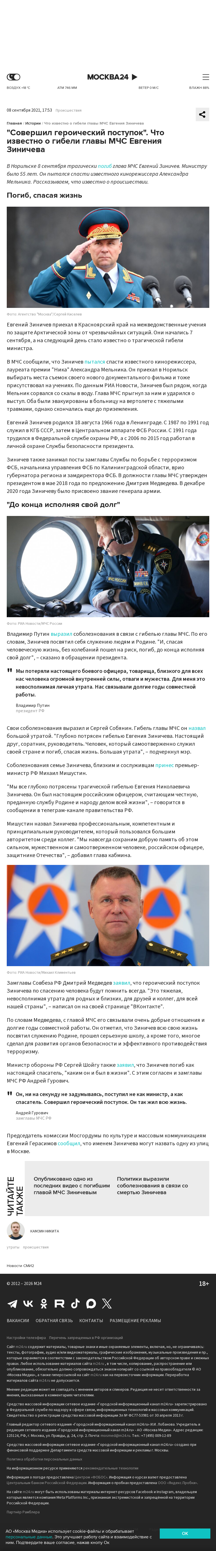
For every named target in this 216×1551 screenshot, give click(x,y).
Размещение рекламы (135, 1321)
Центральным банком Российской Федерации (47, 1483)
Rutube (59, 1303)
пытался (94, 362)
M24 (38, 1284)
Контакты (91, 1321)
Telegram (12, 1303)
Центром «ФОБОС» (91, 1477)
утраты (13, 1247)
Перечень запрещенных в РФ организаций (86, 1338)
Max (91, 1303)
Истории (33, 123)
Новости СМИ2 (20, 1265)
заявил (121, 983)
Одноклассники (44, 1303)
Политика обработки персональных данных (44, 1459)
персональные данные (29, 1537)
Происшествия (69, 110)
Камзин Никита (44, 1231)
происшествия (36, 1247)
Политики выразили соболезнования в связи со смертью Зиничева (152, 1186)
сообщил (69, 1144)
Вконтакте (28, 1303)
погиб (105, 166)
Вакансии (18, 1321)
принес (164, 765)
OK (185, 1533)
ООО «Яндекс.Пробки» (177, 1483)
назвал (197, 728)
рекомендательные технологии (110, 1468)
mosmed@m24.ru (115, 1436)
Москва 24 (108, 77)
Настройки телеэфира (26, 1338)
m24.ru (21, 1347)
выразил (61, 634)
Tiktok (75, 1303)
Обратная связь (54, 1321)
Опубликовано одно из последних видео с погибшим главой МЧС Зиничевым (72, 1186)
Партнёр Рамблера (23, 1512)
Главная (14, 123)
